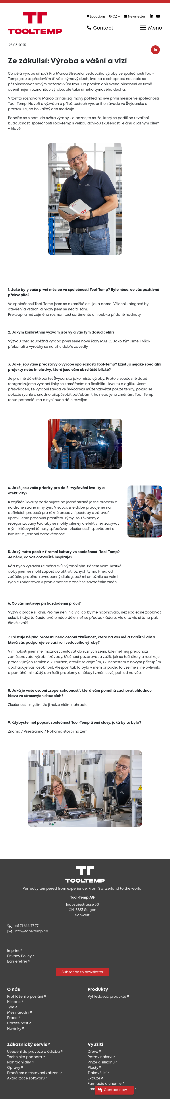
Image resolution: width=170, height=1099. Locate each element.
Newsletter (134, 16)
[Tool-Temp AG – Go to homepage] (35, 23)
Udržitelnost (17, 1023)
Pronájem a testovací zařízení (33, 1073)
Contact (100, 28)
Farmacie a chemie (105, 1083)
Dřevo (93, 1051)
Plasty (93, 1067)
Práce (12, 1018)
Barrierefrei (17, 961)
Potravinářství (100, 1057)
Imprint (13, 951)
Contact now (114, 1090)
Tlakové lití (97, 1073)
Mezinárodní (18, 1012)
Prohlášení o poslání (25, 996)
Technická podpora (24, 1057)
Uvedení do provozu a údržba (33, 1051)
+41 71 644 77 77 (26, 926)
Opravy (13, 1067)
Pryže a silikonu (101, 1062)
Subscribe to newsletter (82, 972)
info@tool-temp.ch (31, 931)
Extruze (94, 1078)
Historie (14, 1002)
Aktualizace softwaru (26, 1078)
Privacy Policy (19, 956)
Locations (96, 16)
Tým (10, 1007)
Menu (151, 28)
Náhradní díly (19, 1062)
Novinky (14, 1028)
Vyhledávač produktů (107, 996)
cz (114, 16)
